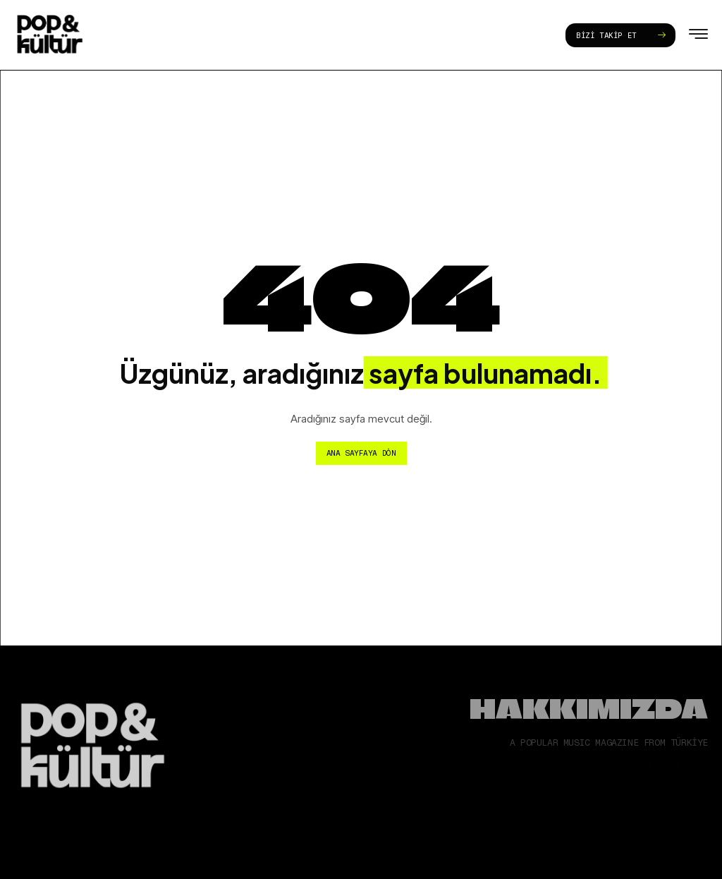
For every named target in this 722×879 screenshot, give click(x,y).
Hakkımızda (589, 708)
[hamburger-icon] (698, 36)
